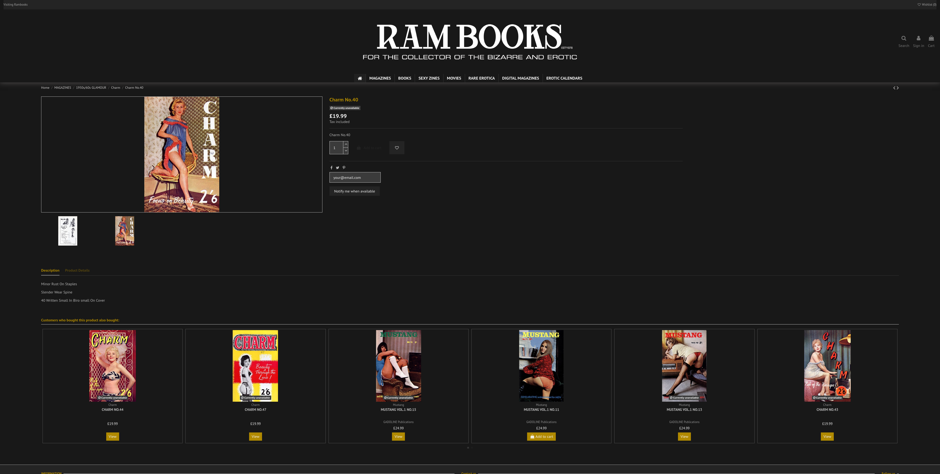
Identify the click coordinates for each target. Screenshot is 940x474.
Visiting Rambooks (16, 5)
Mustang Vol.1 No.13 (684, 409)
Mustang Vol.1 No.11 (541, 409)
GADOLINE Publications (399, 422)
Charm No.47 (255, 409)
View (113, 436)
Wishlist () (926, 5)
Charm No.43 (827, 409)
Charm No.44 (112, 409)
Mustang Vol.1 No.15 (398, 409)
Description (50, 270)
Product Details (77, 270)
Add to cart (368, 147)
